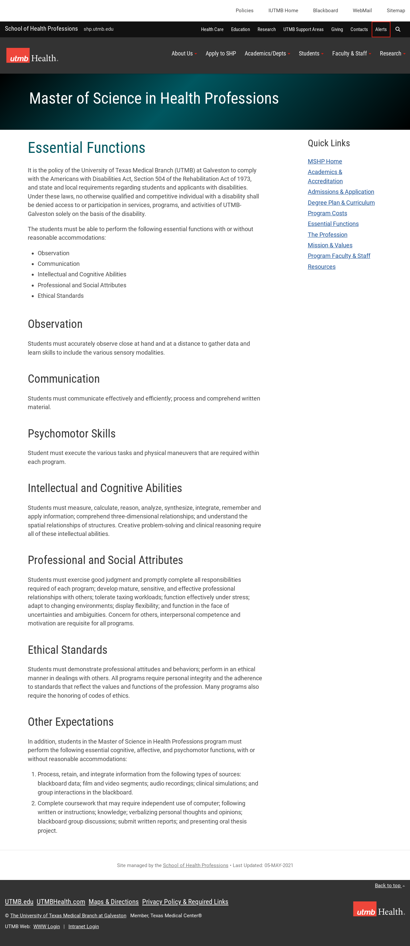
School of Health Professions (41, 28)
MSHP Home (325, 161)
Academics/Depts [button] (267, 53)
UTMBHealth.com (61, 902)
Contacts (359, 29)
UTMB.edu (19, 902)
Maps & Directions (114, 902)
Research (267, 29)
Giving (337, 29)
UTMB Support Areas (303, 29)
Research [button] (393, 53)
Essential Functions (333, 224)
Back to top (390, 886)
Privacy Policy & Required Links (185, 902)
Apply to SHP (221, 53)
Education (240, 29)
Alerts (381, 29)
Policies (245, 11)
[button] (397, 29)
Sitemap (396, 11)
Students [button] (311, 53)
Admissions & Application (341, 191)
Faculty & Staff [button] (351, 53)
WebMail (362, 11)
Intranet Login (83, 926)
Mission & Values (330, 245)
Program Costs (327, 213)
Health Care (212, 29)
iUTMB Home (283, 11)
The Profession (328, 234)
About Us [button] (184, 53)
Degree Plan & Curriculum (341, 202)
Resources (322, 266)
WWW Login (46, 926)
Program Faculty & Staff (339, 256)
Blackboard (325, 11)
